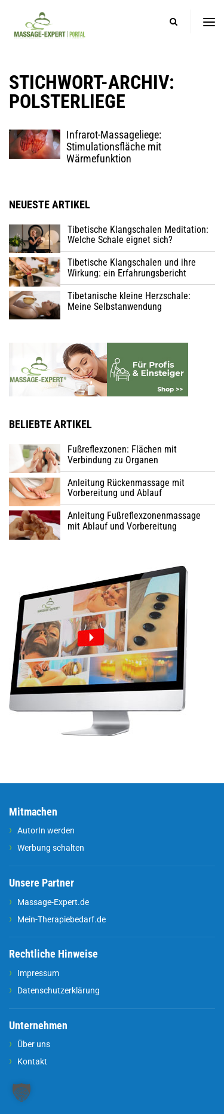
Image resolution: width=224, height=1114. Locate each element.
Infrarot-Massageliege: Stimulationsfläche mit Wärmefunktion (113, 146)
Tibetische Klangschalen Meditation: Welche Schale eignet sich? (137, 235)
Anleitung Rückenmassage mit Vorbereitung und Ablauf (126, 488)
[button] (21, 1092)
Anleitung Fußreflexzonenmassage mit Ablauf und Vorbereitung (134, 521)
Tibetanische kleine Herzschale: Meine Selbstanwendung (129, 301)
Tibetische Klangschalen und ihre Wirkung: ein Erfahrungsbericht (131, 268)
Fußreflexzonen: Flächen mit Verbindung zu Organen (122, 455)
